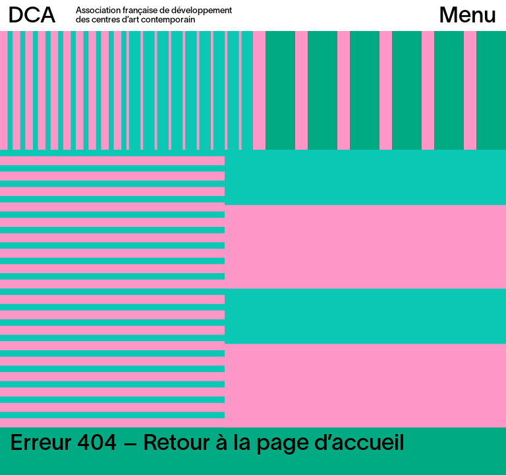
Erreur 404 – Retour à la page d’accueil (207, 444)
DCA (32, 17)
